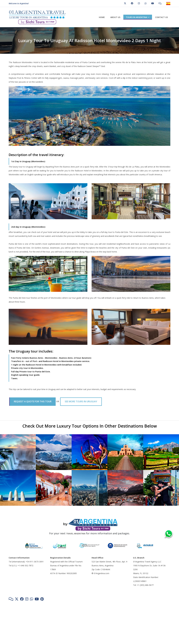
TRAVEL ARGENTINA (75, 533)
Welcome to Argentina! (19, 3)
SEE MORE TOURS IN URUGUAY (81, 401)
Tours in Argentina (136, 17)
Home (102, 17)
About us (115, 17)
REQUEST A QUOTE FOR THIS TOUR (32, 401)
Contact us (161, 17)
